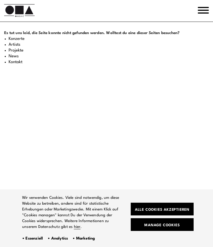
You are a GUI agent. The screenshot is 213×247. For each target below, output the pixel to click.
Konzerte (17, 39)
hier (77, 227)
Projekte (16, 50)
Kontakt (15, 62)
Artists (14, 45)
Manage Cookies (162, 225)
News (14, 56)
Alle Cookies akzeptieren (162, 210)
